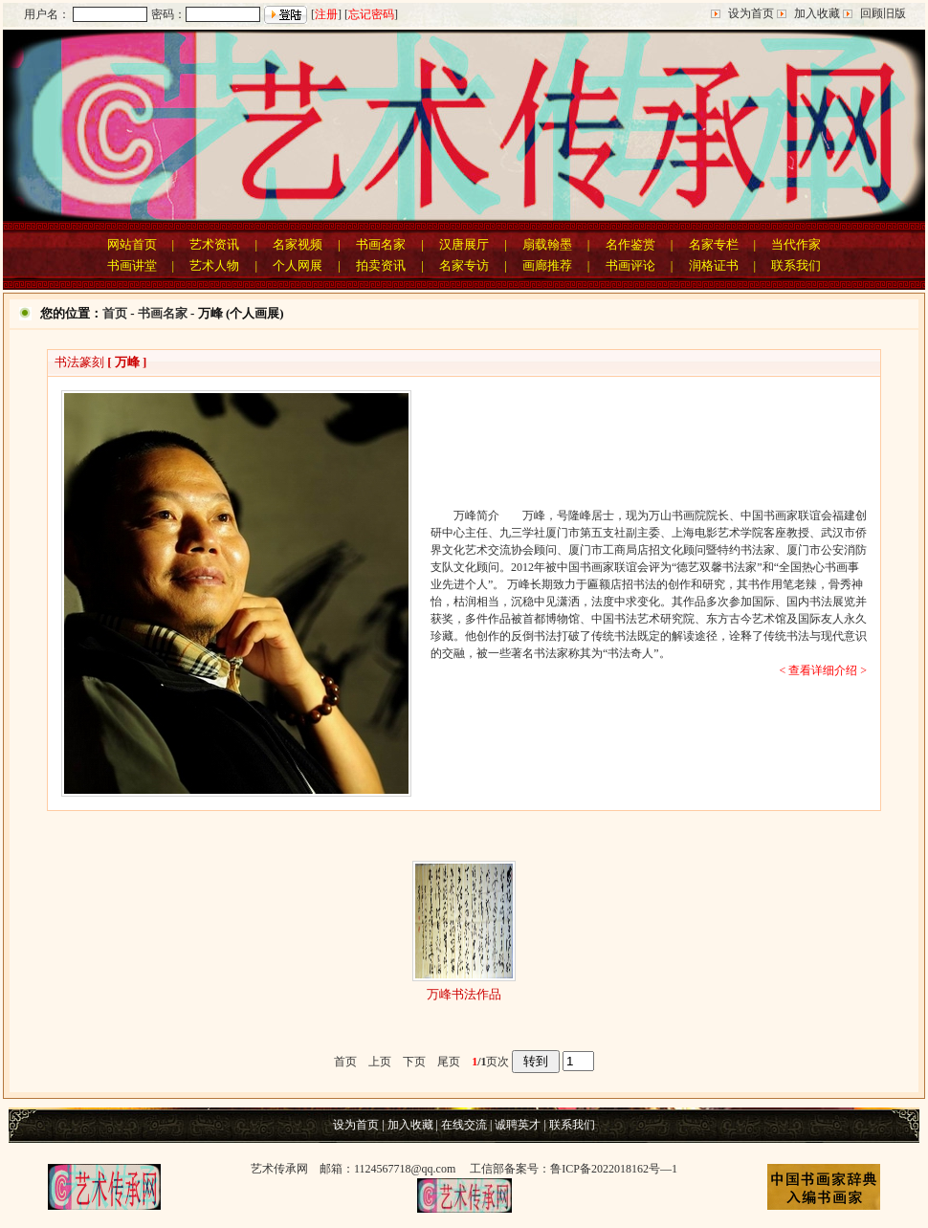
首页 (114, 313)
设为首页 (751, 13)
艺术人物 (214, 265)
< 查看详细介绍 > (823, 670)
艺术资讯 (214, 244)
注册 (326, 14)
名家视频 (297, 244)
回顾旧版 (883, 13)
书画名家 (381, 244)
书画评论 (630, 265)
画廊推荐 (547, 265)
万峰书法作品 (464, 994)
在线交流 (464, 1124)
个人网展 (297, 265)
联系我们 (796, 265)
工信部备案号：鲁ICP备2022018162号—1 (573, 1168)
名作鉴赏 (630, 244)
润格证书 (714, 265)
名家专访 (464, 265)
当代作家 (796, 244)
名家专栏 (714, 244)
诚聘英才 (518, 1124)
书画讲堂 (132, 265)
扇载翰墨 (547, 244)
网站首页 (132, 244)
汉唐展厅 (464, 244)
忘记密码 (371, 14)
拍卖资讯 (381, 265)
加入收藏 (817, 13)
